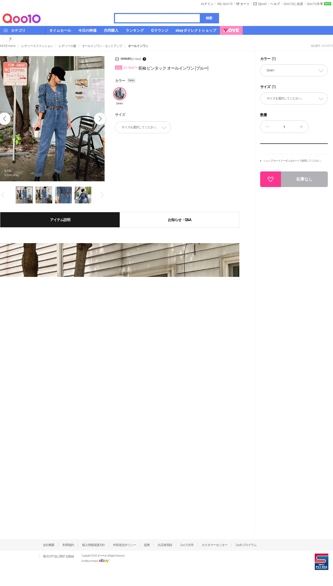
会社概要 (48, 545)
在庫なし (304, 179)
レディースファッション (37, 46)
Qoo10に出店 (293, 4)
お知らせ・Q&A (179, 220)
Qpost (262, 4)
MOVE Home (7, 46)
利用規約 (68, 545)
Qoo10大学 (315, 4)
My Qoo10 (225, 4)
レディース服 (67, 46)
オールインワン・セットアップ (102, 46)
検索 (209, 18)
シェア (10, 38)
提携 (147, 545)
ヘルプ (275, 4)
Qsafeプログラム (246, 545)
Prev (3, 195)
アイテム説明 (60, 220)
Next (100, 118)
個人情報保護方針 (93, 545)
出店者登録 (165, 545)
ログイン (207, 4)
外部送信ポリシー (124, 545)
